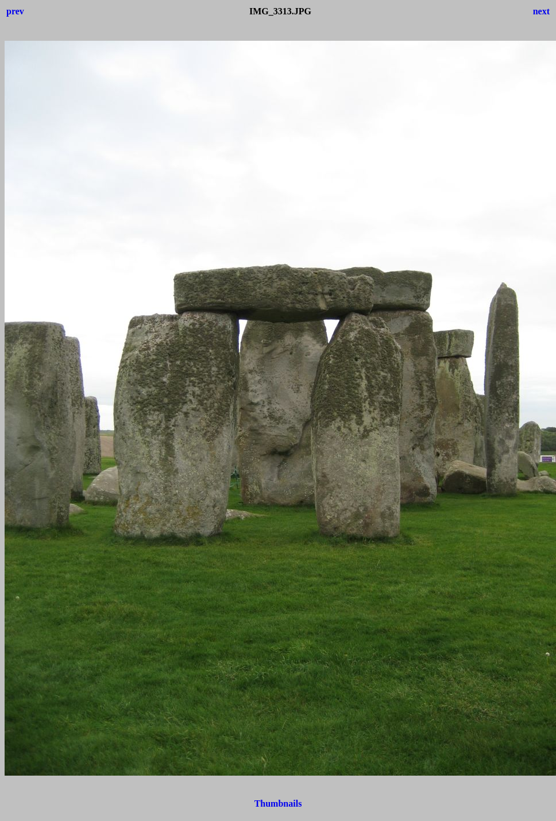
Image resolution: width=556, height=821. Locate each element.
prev (15, 11)
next (541, 11)
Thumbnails (278, 803)
